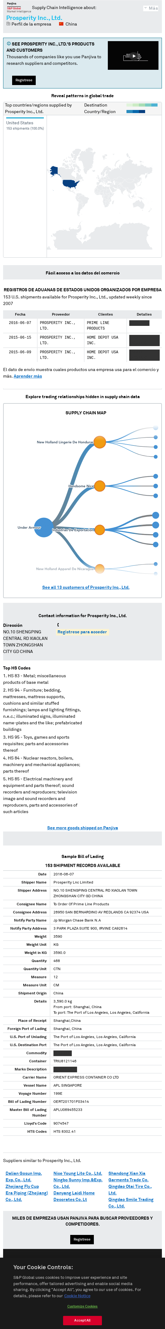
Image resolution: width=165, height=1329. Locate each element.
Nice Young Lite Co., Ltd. (77, 1173)
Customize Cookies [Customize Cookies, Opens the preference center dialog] (82, 1316)
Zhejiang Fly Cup (22, 1186)
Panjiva (19, 7)
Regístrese (24, 80)
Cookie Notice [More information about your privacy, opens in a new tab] (77, 1306)
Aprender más (28, 376)
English (62, 1264)
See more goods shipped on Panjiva (82, 828)
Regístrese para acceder (82, 632)
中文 (106, 1264)
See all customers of (86, 587)
